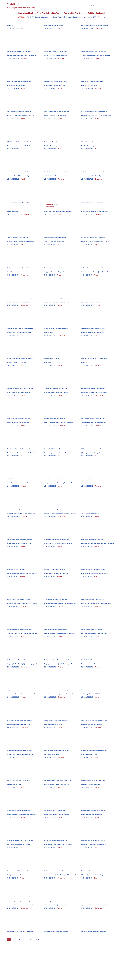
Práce (36, 13)
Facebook (61, 18)
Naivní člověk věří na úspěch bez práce (19, 337)
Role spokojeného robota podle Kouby (19, 148)
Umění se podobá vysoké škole (90, 703)
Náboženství (104, 13)
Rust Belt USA (48, 337)
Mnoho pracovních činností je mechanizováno (95, 276)
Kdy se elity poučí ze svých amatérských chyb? (58, 306)
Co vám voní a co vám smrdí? (90, 520)
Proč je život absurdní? (14, 887)
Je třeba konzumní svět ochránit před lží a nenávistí (60, 887)
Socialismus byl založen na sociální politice (20, 765)
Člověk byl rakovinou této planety (91, 826)
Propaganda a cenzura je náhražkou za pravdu (58, 673)
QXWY (97, 18)
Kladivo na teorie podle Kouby (53, 26)
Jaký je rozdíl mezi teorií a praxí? (54, 276)
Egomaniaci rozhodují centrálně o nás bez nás (95, 245)
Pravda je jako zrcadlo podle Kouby (55, 87)
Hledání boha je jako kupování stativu (18, 306)
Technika (60, 13)
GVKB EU (27, 18)
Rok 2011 (84, 367)
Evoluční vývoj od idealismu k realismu (56, 581)
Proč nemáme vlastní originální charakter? (57, 398)
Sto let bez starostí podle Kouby (91, 178)
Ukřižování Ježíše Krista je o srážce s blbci (94, 398)
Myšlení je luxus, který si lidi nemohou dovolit (21, 520)
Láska (21, 13)
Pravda (43, 13)
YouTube (52, 18)
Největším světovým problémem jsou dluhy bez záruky (60, 520)
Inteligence (43, 18)
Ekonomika (85, 13)
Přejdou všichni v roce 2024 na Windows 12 (94, 581)
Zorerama (106, 18)
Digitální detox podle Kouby (89, 87)
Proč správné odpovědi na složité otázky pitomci (96, 612)
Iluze (15, 13)
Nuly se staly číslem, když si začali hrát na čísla (58, 856)
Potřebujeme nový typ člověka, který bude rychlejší (59, 642)
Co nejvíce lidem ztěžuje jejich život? (18, 398)
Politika (94, 13)
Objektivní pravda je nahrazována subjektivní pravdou (97, 551)
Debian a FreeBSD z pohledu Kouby (55, 117)
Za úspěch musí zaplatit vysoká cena (18, 734)
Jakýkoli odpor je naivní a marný (54, 245)
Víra (78, 13)
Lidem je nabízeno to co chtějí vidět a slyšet (20, 245)
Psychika (51, 13)
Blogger (70, 18)
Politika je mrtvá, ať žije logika (16, 367)
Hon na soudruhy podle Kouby (16, 87)
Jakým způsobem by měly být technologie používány (23, 673)
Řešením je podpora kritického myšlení (19, 551)
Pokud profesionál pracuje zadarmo (18, 428)
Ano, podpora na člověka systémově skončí (57, 795)
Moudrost (28, 13)
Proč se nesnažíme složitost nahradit (18, 856)
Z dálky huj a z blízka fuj (14, 795)
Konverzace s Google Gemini (90, 306)
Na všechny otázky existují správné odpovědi (21, 459)
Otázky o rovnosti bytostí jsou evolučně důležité (22, 581)
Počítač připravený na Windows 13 (91, 734)
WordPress (24, 962)
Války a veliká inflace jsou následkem (55, 917)
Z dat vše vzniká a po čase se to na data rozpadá (22, 642)
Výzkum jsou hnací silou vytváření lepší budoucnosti (97, 459)
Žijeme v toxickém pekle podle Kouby (55, 56)
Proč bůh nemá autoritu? (14, 276)
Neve (9, 962)
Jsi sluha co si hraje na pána (53, 734)
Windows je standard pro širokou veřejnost (94, 214)
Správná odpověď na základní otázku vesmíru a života (60, 459)
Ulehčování (47, 367)
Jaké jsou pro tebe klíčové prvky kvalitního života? (59, 489)
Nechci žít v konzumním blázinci (91, 673)
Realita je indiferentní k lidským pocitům (56, 826)
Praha (34, 18)
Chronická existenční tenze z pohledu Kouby (20, 117)
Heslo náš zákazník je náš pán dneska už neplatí (22, 612)
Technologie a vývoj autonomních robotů (93, 428)
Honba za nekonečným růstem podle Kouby (94, 26)
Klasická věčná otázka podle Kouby (18, 178)
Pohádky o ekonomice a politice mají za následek (59, 703)
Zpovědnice (79, 18)
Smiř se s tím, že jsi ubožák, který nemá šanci (58, 551)
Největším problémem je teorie (90, 795)
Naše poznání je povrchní (89, 765)
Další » (40, 953)
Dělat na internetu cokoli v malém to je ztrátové (58, 428)
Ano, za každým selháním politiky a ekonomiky (21, 703)
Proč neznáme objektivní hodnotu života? (94, 642)
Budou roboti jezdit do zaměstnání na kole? (57, 214)
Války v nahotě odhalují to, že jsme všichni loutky (96, 117)
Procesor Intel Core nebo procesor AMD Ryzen (95, 489)
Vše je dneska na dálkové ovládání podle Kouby (21, 56)
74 (32, 953)
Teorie (67, 13)
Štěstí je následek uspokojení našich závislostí (95, 56)
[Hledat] (99, 5)
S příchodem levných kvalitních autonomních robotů (60, 612)
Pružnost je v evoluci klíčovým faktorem (93, 856)
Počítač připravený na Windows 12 (54, 178)
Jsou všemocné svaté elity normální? (18, 489)
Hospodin (89, 18)
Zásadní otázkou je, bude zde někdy (92, 887)
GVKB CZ (17, 18)
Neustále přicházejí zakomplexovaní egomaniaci (22, 826)
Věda (73, 13)
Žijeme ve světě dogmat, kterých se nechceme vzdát (97, 917)
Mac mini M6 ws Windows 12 (53, 765)
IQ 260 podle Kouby (13, 214)
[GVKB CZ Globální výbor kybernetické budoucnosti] (21, 5)
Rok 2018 (10, 26)
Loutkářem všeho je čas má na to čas (92, 337)
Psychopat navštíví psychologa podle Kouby (94, 148)
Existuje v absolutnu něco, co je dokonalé (20, 917)
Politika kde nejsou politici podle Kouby (56, 148)
